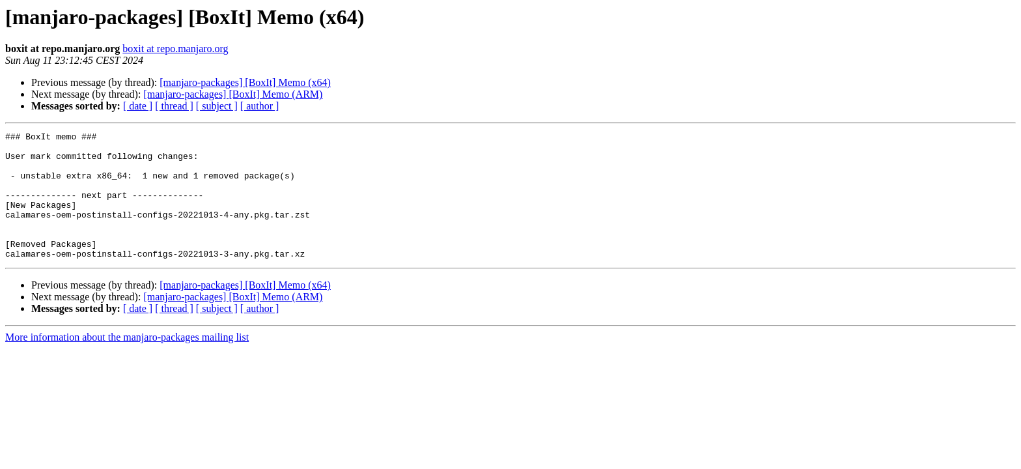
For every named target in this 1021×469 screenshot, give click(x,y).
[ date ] (137, 105)
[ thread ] (174, 105)
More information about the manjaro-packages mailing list (127, 362)
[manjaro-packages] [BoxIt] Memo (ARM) (232, 94)
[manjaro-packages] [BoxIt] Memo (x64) (245, 82)
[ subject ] (217, 105)
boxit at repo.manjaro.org (175, 48)
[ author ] (259, 105)
